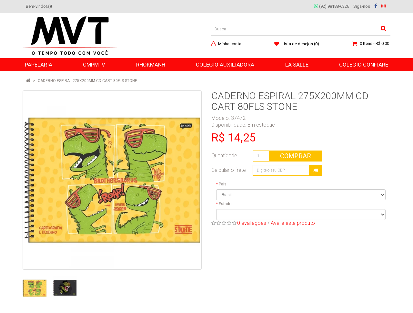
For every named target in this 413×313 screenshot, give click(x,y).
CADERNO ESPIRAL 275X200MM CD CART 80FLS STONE (87, 80)
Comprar (295, 156)
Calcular (315, 170)
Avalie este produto (293, 223)
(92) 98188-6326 (331, 6)
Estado (225, 204)
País (223, 184)
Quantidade (224, 155)
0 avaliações (251, 223)
